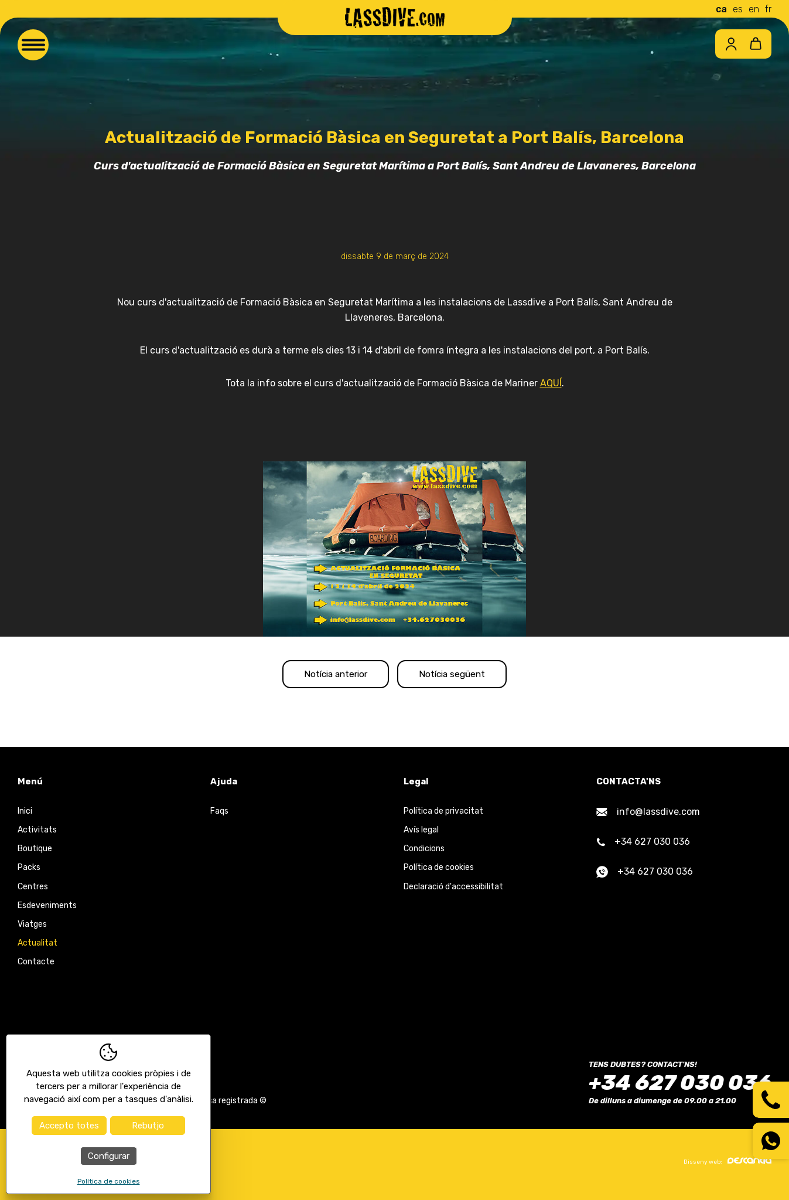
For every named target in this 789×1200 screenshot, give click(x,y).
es (738, 9)
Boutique (35, 853)
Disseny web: (727, 1165)
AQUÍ (551, 383)
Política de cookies (439, 872)
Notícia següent (463, 676)
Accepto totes (69, 1125)
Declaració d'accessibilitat (453, 891)
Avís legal (421, 834)
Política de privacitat (443, 816)
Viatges (32, 929)
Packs (29, 872)
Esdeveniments (47, 910)
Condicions (424, 853)
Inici (25, 816)
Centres (33, 891)
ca (721, 9)
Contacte (36, 966)
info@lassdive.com (648, 816)
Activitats (37, 834)
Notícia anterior (325, 676)
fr (768, 9)
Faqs (219, 816)
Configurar (108, 1156)
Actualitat (37, 948)
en (754, 9)
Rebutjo (148, 1125)
